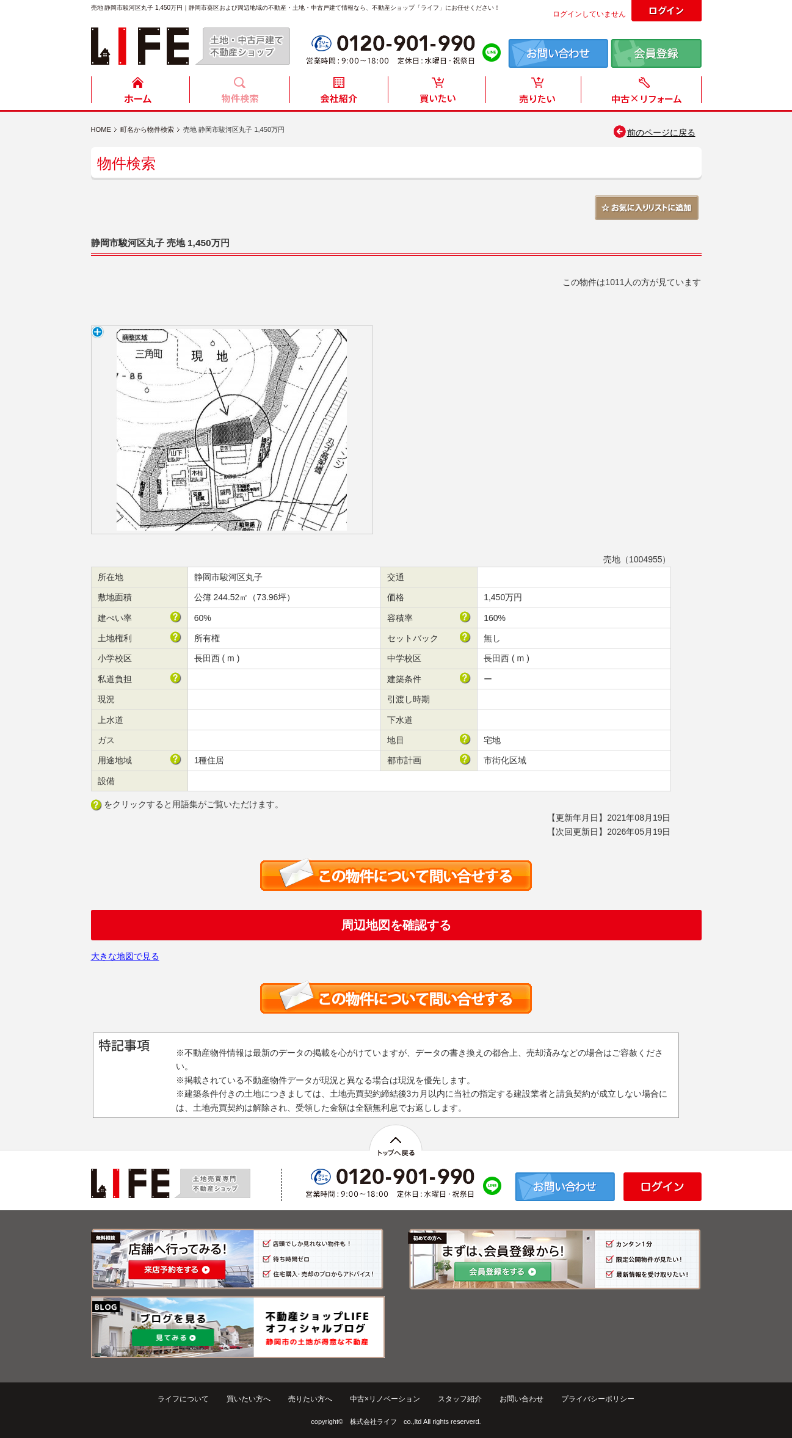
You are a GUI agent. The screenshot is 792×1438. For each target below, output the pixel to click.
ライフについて (183, 1399)
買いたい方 (437, 93)
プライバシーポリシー (597, 1399)
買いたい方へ (249, 1399)
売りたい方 (536, 93)
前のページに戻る (654, 132)
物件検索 (239, 93)
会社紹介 (338, 93)
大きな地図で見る (125, 956)
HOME (140, 93)
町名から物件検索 (147, 129)
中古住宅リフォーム (644, 93)
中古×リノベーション (385, 1399)
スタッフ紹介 (460, 1399)
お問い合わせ (521, 1399)
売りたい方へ (310, 1399)
